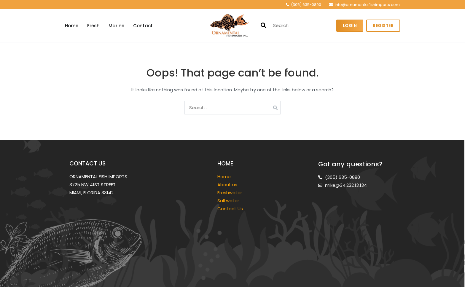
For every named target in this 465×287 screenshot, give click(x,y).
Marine (116, 26)
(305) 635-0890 (306, 4)
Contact (143, 26)
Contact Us (230, 208)
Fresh (93, 26)
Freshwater (230, 192)
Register (383, 25)
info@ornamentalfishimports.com (367, 4)
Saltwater (228, 200)
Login (350, 25)
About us (227, 184)
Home (71, 26)
